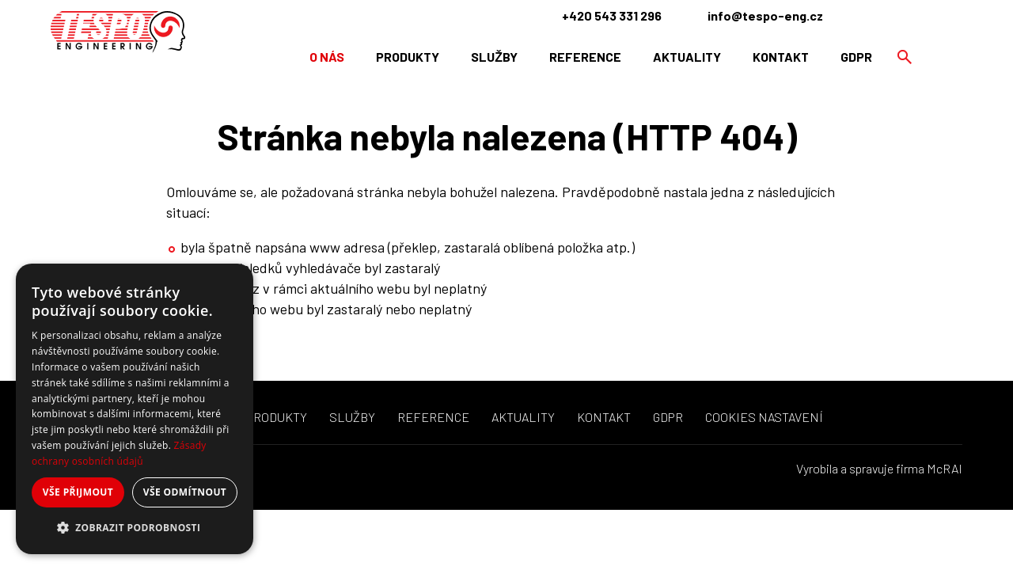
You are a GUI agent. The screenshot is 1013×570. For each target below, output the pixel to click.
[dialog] (134, 409)
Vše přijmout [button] (78, 492)
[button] (134, 528)
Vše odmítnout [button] (184, 492)
